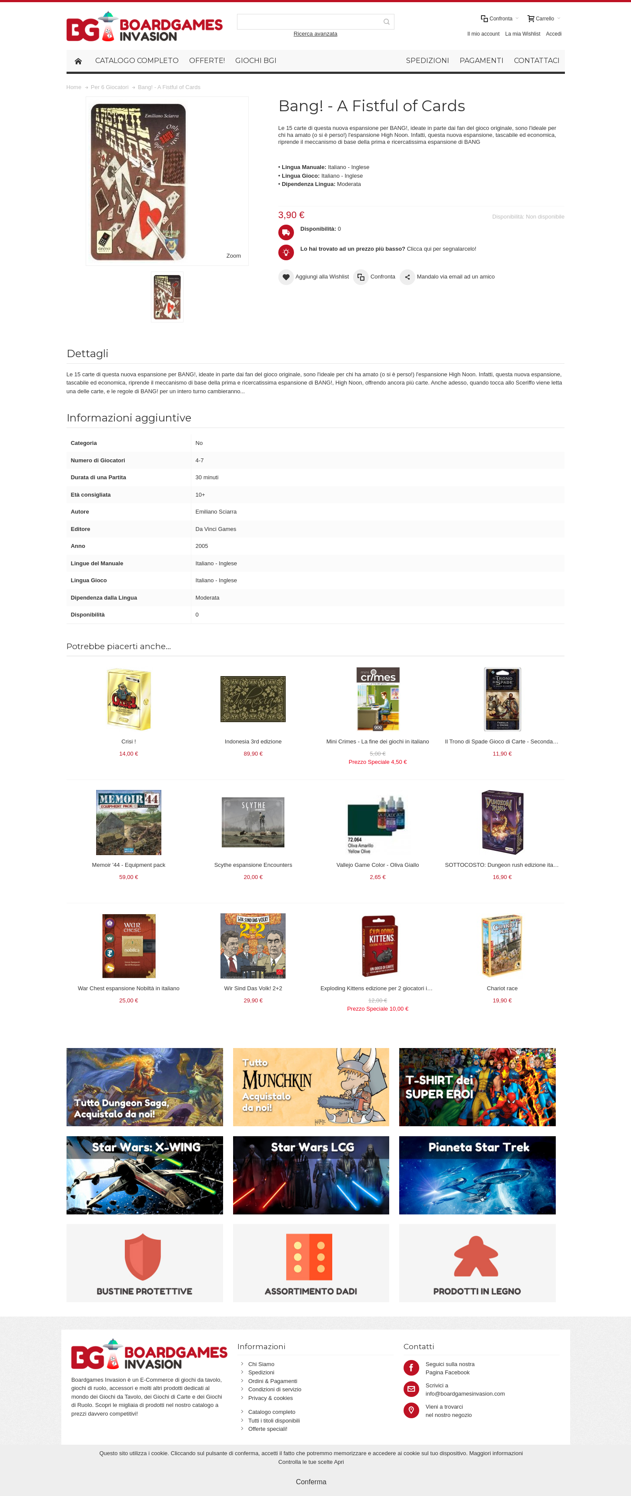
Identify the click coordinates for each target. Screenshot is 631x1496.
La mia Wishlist (523, 34)
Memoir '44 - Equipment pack (129, 865)
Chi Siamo (261, 1364)
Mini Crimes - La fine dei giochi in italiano (377, 741)
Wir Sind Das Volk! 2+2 (253, 988)
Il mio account (483, 34)
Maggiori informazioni (496, 1453)
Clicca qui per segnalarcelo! (388, 248)
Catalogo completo (271, 1412)
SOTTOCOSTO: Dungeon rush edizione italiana (505, 865)
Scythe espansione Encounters (253, 865)
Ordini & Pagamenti (272, 1381)
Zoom (234, 255)
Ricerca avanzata (315, 33)
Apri (339, 1462)
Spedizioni (261, 1372)
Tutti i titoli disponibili (274, 1420)
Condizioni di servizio (274, 1389)
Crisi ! (128, 741)
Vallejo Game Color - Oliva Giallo (378, 865)
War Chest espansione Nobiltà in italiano (129, 988)
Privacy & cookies (270, 1398)
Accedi (553, 34)
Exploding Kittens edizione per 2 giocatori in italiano (385, 988)
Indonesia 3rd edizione (253, 741)
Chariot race (502, 988)
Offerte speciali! (267, 1429)
